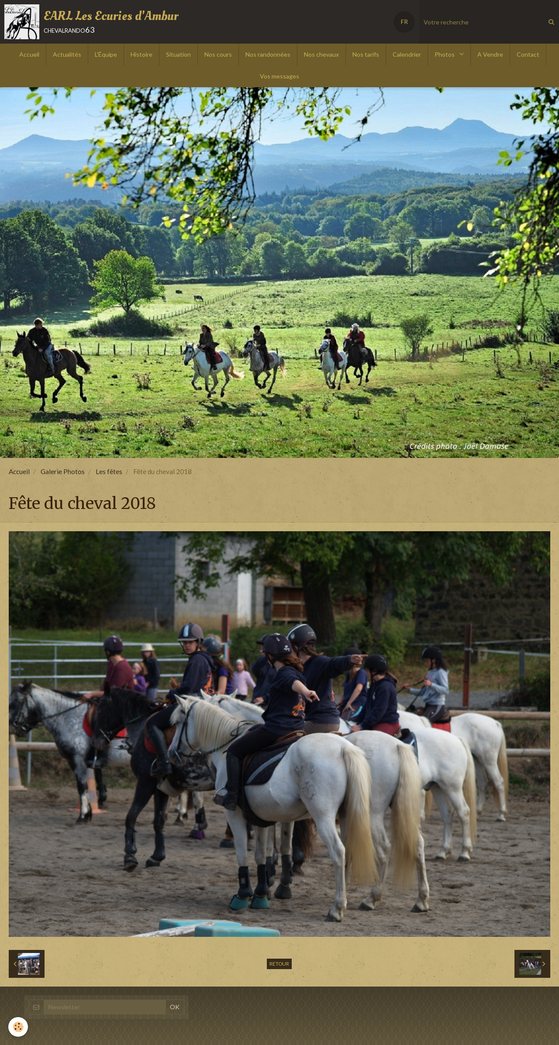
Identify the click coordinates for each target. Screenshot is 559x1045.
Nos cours (218, 54)
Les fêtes (109, 471)
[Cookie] (18, 1027)
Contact (528, 54)
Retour (279, 963)
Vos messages (279, 76)
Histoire (141, 54)
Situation (178, 54)
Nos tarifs (365, 54)
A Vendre (490, 54)
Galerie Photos (63, 471)
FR (404, 21)
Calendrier (407, 54)
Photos (445, 54)
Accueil (29, 54)
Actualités (67, 54)
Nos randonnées (267, 54)
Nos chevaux (321, 54)
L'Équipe (106, 54)
